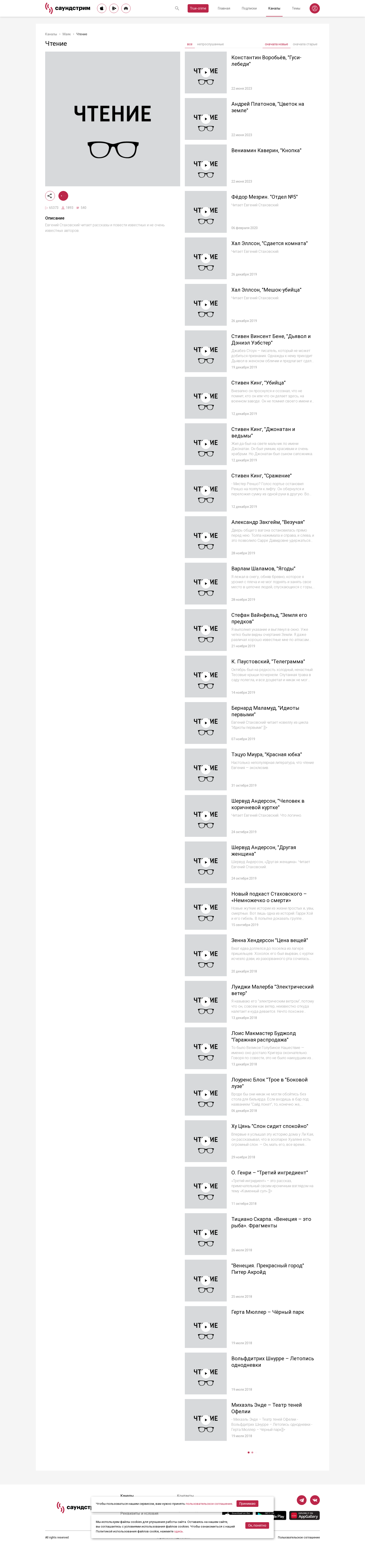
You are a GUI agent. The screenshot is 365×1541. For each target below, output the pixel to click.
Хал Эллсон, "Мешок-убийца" (266, 290)
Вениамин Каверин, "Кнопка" (266, 150)
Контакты (185, 1496)
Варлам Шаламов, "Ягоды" (263, 569)
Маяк (67, 34)
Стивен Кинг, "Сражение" (261, 476)
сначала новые (276, 44)
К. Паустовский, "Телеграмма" (268, 661)
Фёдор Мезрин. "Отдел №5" (264, 197)
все (190, 44)
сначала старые (305, 44)
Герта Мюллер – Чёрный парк (267, 1312)
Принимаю (247, 1503)
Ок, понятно (257, 1525)
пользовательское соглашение (209, 1503)
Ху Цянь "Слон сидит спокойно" (269, 1126)
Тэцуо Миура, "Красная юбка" (266, 754)
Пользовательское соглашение (299, 1537)
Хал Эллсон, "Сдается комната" (269, 243)
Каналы (274, 8)
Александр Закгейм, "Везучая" (268, 522)
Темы (296, 8)
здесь (178, 1531)
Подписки (249, 8)
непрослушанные (210, 44)
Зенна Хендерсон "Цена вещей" (269, 940)
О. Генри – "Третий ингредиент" (269, 1173)
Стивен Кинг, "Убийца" (258, 383)
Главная (224, 8)
